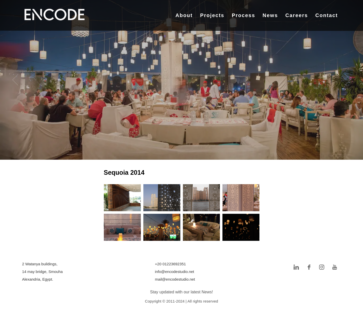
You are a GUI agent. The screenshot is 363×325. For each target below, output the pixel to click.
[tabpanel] (181, 80)
